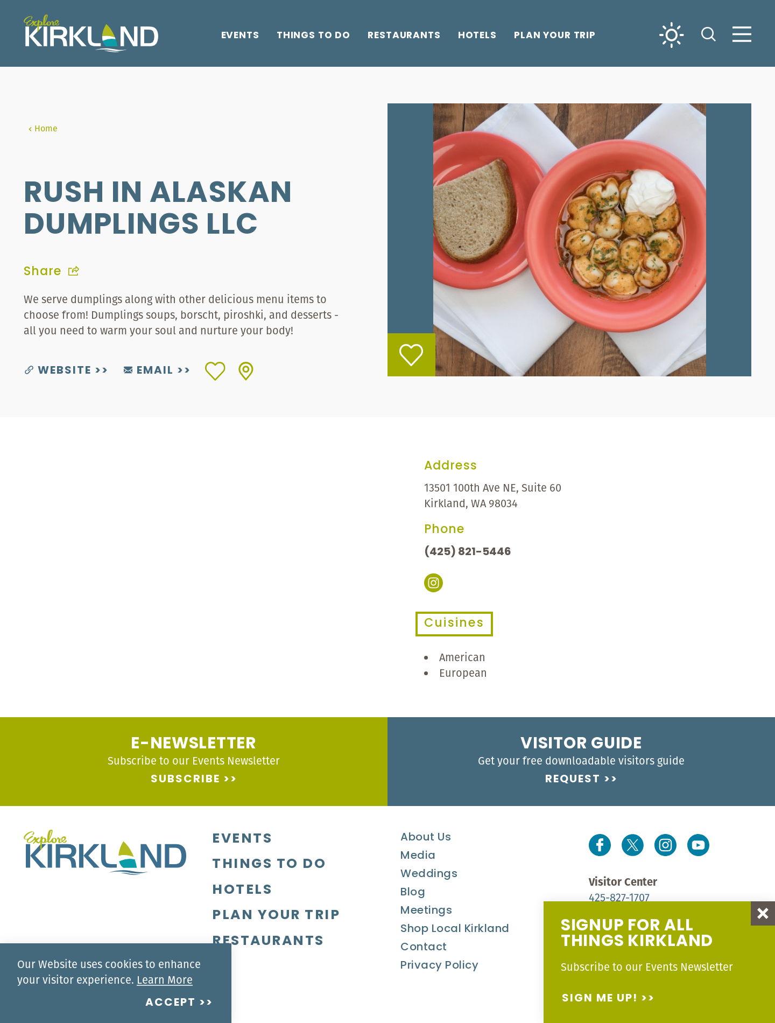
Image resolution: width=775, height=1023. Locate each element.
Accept (170, 1003)
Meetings (426, 911)
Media (418, 856)
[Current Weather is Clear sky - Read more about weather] (672, 34)
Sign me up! (600, 999)
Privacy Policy (439, 966)
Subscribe (185, 780)
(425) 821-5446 (467, 552)
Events (240, 36)
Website (58, 371)
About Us (425, 838)
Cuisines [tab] (454, 624)
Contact (423, 947)
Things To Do (313, 36)
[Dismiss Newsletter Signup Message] (763, 913)
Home (43, 128)
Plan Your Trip (555, 36)
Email (149, 371)
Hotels (477, 36)
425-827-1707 (619, 897)
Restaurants (404, 36)
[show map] (245, 371)
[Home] (91, 33)
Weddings (428, 874)
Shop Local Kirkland (455, 929)
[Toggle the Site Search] (708, 33)
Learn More (165, 979)
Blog (412, 893)
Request (573, 780)
